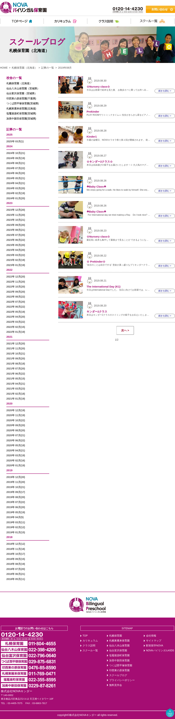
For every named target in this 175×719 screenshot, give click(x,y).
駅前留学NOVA (154, 645)
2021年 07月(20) (15, 368)
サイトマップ (153, 640)
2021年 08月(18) (15, 363)
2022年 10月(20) (15, 286)
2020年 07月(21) (15, 435)
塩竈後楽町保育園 (119, 655)
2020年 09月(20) (15, 425)
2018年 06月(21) (15, 574)
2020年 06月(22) (15, 440)
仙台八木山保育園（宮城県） (23, 88)
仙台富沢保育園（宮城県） (21, 93)
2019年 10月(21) (15, 487)
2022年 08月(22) (15, 296)
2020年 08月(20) (15, 430)
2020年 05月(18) (15, 445)
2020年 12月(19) (15, 410)
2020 (9, 403)
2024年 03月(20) (15, 188)
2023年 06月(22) (15, 240)
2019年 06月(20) (15, 507)
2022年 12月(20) (15, 276)
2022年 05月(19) (15, 312)
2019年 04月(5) (15, 517)
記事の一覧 (47, 67)
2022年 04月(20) (15, 316)
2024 (9, 146)
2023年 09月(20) (15, 225)
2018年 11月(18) (15, 549)
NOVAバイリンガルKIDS (160, 650)
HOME (4, 67)
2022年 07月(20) (15, 301)
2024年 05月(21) (15, 178)
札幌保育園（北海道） (24, 67)
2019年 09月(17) (15, 492)
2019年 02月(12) (15, 527)
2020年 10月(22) (15, 420)
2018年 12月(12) (15, 544)
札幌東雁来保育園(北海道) (21, 108)
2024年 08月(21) (15, 163)
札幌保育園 (115, 635)
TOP (85, 635)
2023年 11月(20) (15, 215)
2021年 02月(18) (15, 393)
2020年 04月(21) (15, 450)
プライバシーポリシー (122, 680)
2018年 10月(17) (15, 554)
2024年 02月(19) (15, 193)
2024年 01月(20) (15, 198)
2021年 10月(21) (15, 353)
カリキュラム (90, 640)
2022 (9, 269)
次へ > (125, 330)
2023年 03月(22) (15, 255)
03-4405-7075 (15, 703)
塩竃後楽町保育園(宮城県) (21, 113)
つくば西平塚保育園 (120, 665)
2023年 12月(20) (15, 210)
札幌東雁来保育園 (119, 640)
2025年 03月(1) (15, 141)
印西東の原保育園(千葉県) (21, 98)
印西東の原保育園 (119, 670)
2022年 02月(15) (15, 327)
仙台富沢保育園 (118, 650)
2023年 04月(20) (15, 250)
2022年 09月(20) (15, 291)
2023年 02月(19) (15, 260)
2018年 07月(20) (15, 569)
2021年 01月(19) (15, 398)
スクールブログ (118, 675)
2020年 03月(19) (15, 455)
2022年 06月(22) (15, 306)
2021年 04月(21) (15, 383)
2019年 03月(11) (15, 522)
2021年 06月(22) (15, 373)
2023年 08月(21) (15, 230)
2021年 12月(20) (15, 343)
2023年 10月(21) (15, 220)
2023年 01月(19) (15, 265)
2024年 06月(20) (15, 173)
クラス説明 (89, 645)
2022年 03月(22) (15, 322)
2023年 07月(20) (15, 235)
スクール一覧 (90, 650)
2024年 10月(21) (15, 153)
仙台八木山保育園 (119, 645)
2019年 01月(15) (15, 532)
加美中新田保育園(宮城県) (21, 118)
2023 (9, 203)
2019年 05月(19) (15, 512)
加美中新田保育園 (119, 660)
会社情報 (151, 635)
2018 (9, 537)
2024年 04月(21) (15, 183)
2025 (9, 134)
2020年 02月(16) (15, 460)
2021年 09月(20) (15, 358)
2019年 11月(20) (15, 482)
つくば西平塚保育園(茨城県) (22, 103)
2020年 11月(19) (15, 415)
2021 (9, 336)
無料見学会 (115, 685)
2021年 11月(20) (15, 348)
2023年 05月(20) (15, 245)
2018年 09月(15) (15, 559)
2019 (9, 470)
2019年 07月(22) (15, 502)
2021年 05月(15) (15, 378)
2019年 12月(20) (15, 477)
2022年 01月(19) (15, 332)
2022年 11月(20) (15, 281)
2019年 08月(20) (15, 497)
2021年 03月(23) (15, 388)
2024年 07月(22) (15, 168)
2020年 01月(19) (15, 465)
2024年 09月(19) (15, 158)
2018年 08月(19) (15, 564)
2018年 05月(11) (15, 579)
